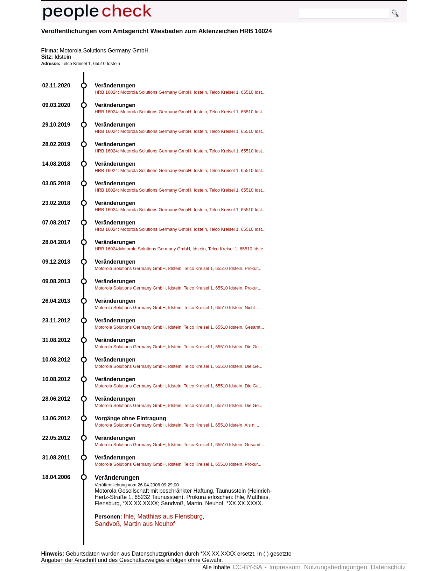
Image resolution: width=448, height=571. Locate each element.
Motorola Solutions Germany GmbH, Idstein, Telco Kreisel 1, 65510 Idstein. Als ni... (177, 425)
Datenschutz (388, 567)
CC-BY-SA (247, 567)
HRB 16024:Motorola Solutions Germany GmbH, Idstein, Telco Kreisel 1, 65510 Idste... (181, 248)
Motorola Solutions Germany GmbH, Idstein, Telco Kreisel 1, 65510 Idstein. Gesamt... (179, 327)
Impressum (284, 567)
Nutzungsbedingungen (335, 567)
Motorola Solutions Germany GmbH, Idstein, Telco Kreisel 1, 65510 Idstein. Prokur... (178, 268)
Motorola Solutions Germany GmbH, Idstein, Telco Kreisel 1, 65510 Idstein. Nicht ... (177, 307)
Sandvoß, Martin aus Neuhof (135, 523)
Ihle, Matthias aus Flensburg (163, 516)
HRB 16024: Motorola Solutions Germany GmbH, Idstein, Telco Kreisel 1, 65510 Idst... (180, 92)
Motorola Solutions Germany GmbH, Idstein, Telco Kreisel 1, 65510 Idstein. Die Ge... (178, 346)
